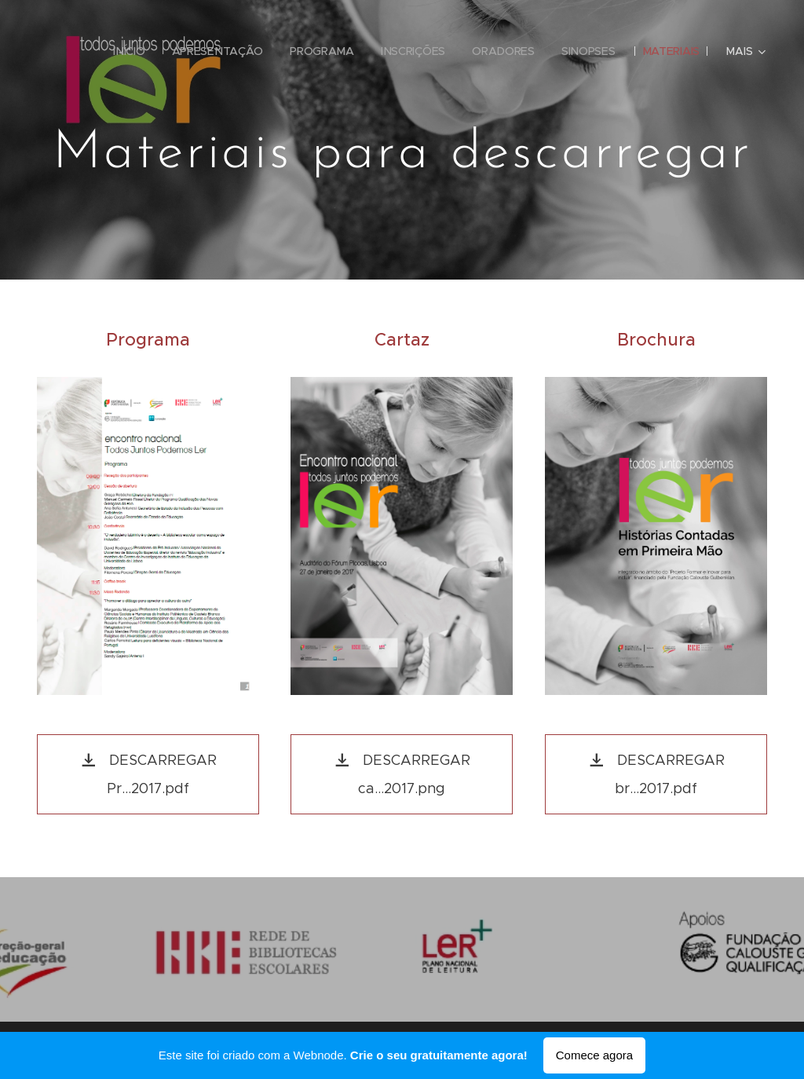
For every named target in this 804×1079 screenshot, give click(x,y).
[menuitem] (128, 51)
